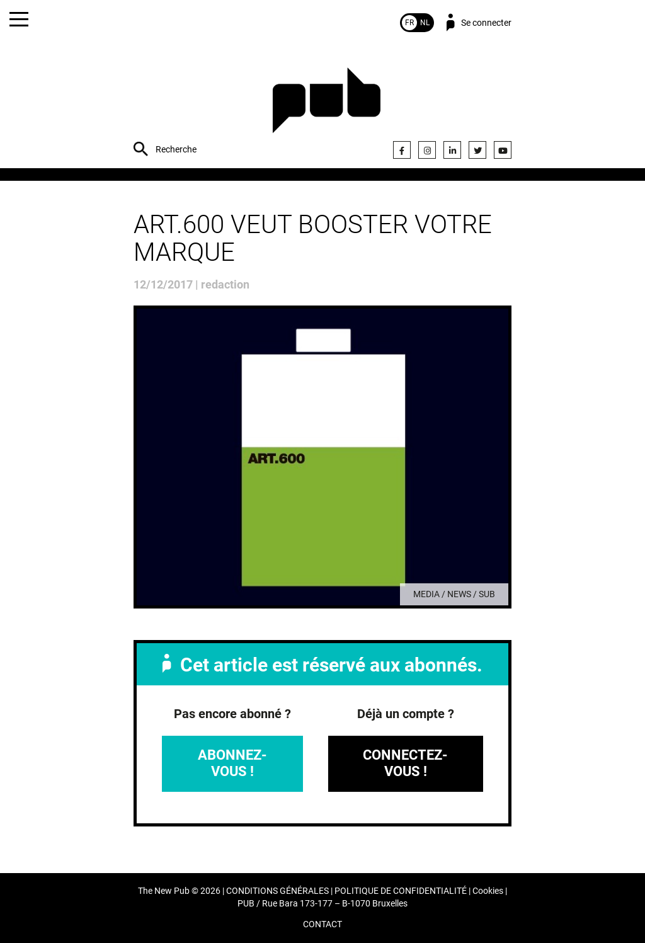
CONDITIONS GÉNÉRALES (277, 891)
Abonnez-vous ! (232, 763)
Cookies (487, 891)
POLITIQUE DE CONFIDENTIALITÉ (400, 891)
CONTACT (322, 924)
